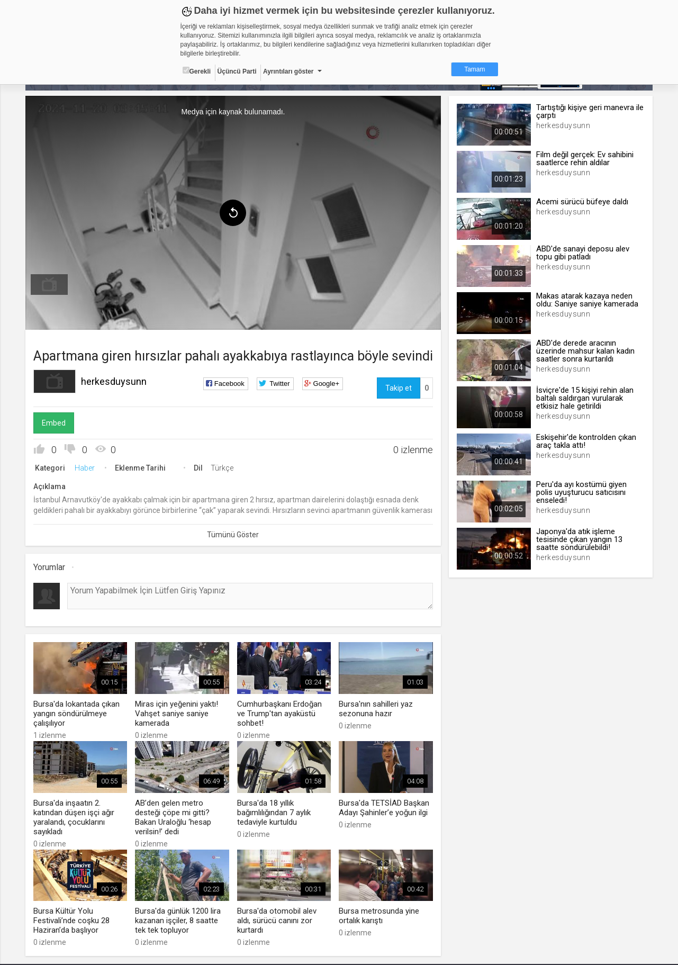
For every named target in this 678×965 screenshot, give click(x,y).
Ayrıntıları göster (288, 71)
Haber (85, 468)
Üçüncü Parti (237, 71)
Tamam (474, 69)
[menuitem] (49, 284)
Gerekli (197, 71)
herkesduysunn (114, 381)
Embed (54, 423)
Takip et (398, 388)
